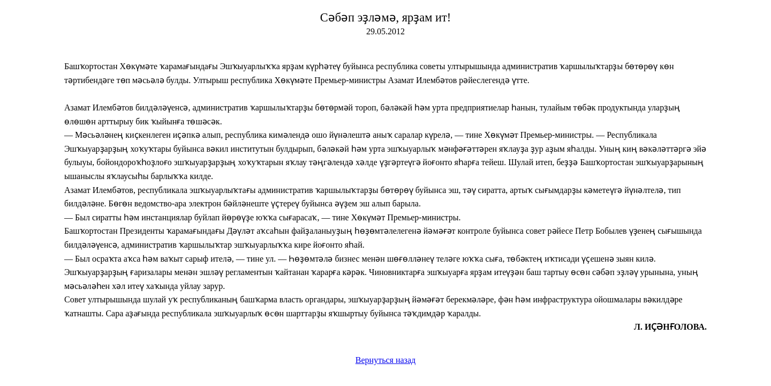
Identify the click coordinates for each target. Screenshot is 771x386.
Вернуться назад (385, 360)
